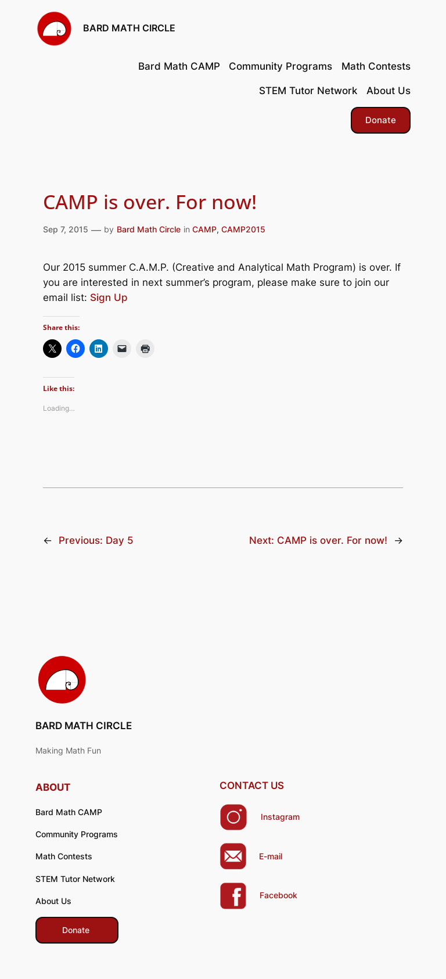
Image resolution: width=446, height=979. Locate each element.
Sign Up (109, 297)
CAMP (204, 229)
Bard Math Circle (149, 229)
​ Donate (77, 930)
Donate (380, 120)
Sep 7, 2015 (65, 229)
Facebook (278, 895)
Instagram (280, 817)
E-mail (270, 856)
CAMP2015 (243, 229)
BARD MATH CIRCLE (129, 28)
